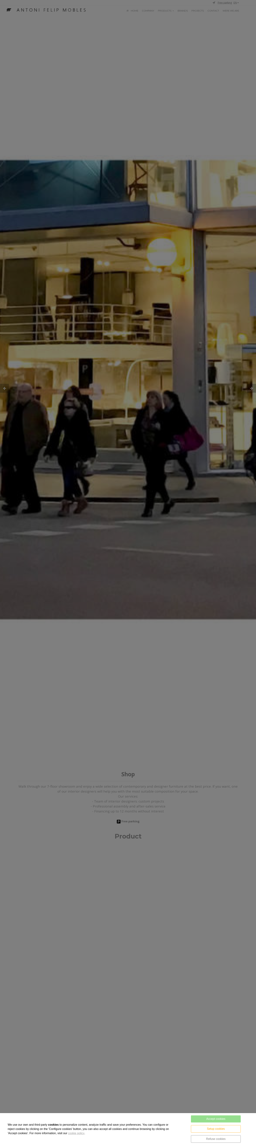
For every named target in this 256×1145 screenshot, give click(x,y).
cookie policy (76, 1133)
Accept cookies (215, 1118)
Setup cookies (216, 1128)
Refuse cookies (215, 1138)
